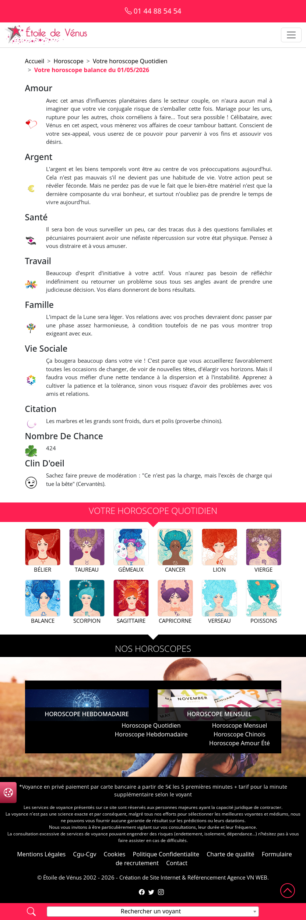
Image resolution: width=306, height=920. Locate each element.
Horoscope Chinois (239, 734)
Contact (176, 863)
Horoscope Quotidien (151, 725)
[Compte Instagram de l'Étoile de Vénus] (161, 892)
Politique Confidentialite (166, 854)
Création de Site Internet (149, 877)
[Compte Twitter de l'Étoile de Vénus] (151, 892)
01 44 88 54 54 (153, 11)
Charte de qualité (230, 854)
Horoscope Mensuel (239, 725)
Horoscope (68, 61)
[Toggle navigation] (291, 35)
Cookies (115, 854)
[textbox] (152, 911)
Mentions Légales (41, 854)
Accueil (35, 61)
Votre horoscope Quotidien (130, 61)
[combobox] (153, 911)
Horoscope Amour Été (239, 743)
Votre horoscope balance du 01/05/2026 (92, 70)
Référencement (206, 877)
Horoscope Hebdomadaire (151, 734)
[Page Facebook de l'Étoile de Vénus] (142, 892)
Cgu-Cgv (84, 854)
